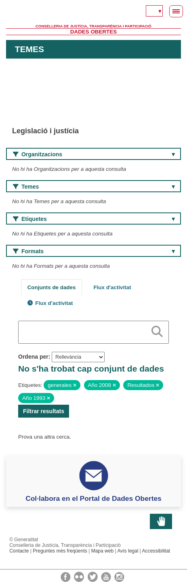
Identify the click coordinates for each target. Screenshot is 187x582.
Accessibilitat (156, 551)
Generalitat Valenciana (93, 12)
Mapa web (102, 551)
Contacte (19, 551)
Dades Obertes (93, 32)
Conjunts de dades (51, 287)
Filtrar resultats (43, 411)
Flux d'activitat (112, 287)
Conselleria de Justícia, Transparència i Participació (93, 26)
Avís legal (127, 551)
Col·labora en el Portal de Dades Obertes (93, 498)
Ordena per (33, 356)
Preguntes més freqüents (60, 551)
